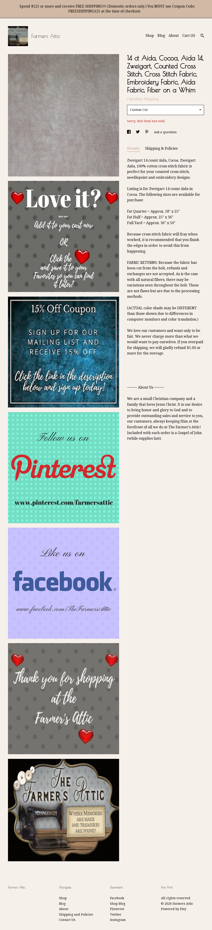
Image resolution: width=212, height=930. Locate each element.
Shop (149, 35)
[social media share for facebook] (129, 132)
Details (134, 148)
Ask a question (165, 132)
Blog (161, 35)
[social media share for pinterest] (147, 132)
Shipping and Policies (76, 914)
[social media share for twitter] (138, 132)
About (174, 35)
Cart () (188, 35)
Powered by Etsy (173, 909)
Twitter (115, 914)
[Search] (202, 36)
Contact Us (67, 920)
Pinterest (117, 909)
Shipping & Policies (161, 148)
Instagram (118, 920)
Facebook (117, 898)
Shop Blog (117, 903)
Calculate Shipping (143, 99)
